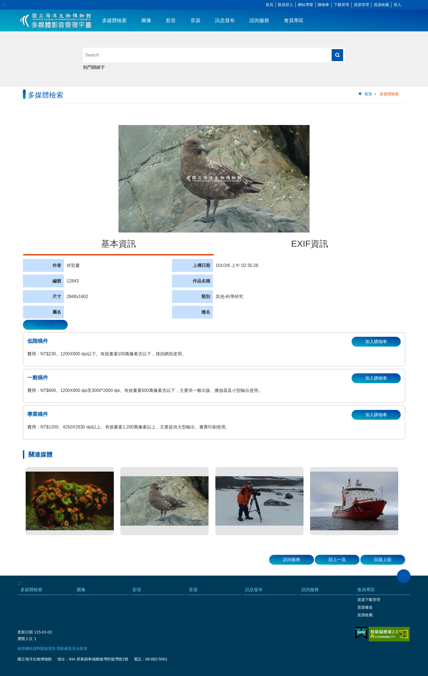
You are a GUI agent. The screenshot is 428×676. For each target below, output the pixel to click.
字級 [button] (407, 5)
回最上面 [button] (382, 559)
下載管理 (341, 4)
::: (4, 4)
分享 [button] (416, 5)
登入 (397, 4)
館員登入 (285, 4)
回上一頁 (337, 559)
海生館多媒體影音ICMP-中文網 (56, 20)
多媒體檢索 (114, 20)
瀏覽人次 (25, 638)
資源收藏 (381, 4)
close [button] (404, 576)
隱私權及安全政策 (72, 648)
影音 (171, 20)
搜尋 (337, 55)
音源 (195, 20)
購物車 (323, 4)
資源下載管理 (368, 599)
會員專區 (294, 20)
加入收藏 (45, 324)
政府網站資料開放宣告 (36, 648)
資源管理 (361, 4)
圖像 (146, 20)
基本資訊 (118, 244)
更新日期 (25, 632)
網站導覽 (305, 4)
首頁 (269, 4)
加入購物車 (376, 341)
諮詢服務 (259, 20)
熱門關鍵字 (94, 67)
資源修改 (365, 607)
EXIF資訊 (309, 244)
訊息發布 (225, 20)
